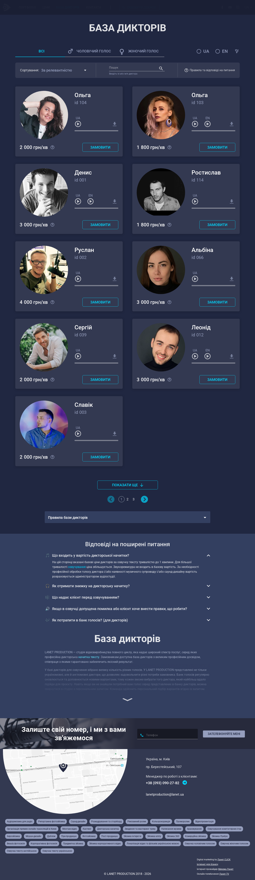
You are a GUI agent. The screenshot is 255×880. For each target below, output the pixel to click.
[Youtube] (230, 7)
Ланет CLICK (224, 859)
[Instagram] (238, 7)
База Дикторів (67, 7)
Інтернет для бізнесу (207, 864)
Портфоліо (27, 7)
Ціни (46, 7)
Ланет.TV (224, 874)
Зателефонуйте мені (224, 734)
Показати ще (127, 485)
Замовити (100, 147)
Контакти (93, 7)
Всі (42, 51)
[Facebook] (223, 7)
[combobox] (248, 7)
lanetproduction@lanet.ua (165, 794)
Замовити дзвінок (139, 7)
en (225, 51)
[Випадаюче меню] (110, 7)
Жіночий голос (143, 51)
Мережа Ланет (225, 869)
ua (206, 51)
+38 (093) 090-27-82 (162, 783)
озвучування (77, 567)
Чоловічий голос (94, 51)
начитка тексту (88, 657)
